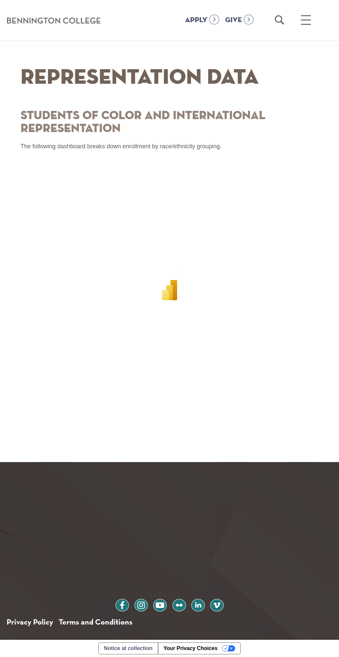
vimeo (217, 604)
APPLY (196, 20)
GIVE (233, 20)
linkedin (198, 604)
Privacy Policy (30, 622)
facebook (122, 604)
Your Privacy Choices (191, 648)
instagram (141, 604)
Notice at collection (128, 648)
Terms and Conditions (95, 622)
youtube (160, 604)
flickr (179, 604)
